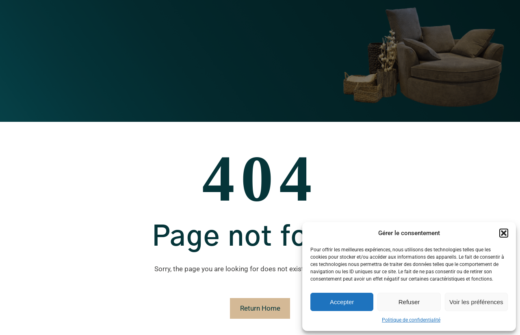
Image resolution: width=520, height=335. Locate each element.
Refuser (409, 301)
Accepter (342, 301)
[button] (504, 233)
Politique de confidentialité (411, 320)
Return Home (260, 308)
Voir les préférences (476, 301)
